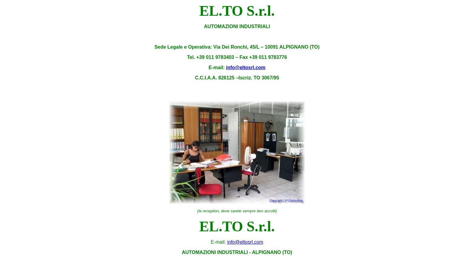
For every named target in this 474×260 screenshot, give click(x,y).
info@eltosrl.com (245, 67)
